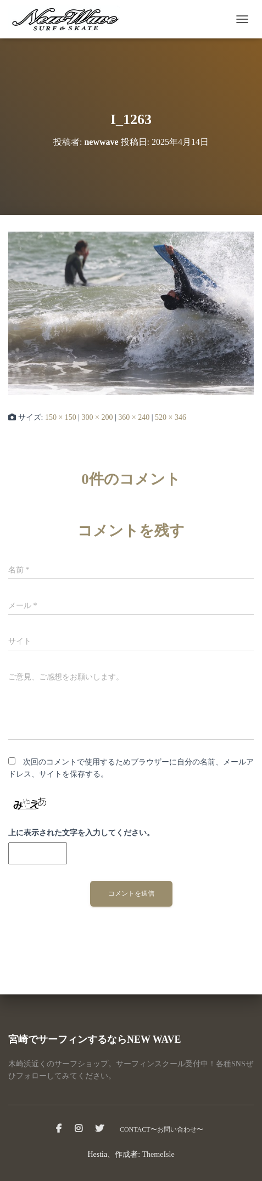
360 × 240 (133, 417)
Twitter (99, 1128)
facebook (59, 1128)
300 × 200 (97, 417)
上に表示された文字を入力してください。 (81, 833)
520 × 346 (170, 417)
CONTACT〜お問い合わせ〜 (161, 1129)
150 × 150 (60, 417)
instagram (78, 1128)
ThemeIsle (158, 1154)
